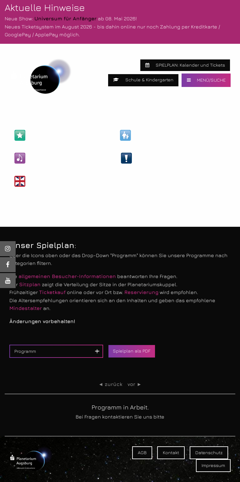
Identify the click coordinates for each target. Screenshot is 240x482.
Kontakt (171, 452)
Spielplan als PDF (131, 350)
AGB (142, 452)
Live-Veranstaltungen (155, 158)
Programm (25, 351)
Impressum (213, 465)
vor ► (135, 384)
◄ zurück (110, 384)
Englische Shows (42, 181)
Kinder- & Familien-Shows (159, 135)
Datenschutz (208, 452)
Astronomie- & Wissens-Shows (59, 135)
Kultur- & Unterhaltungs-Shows (60, 158)
